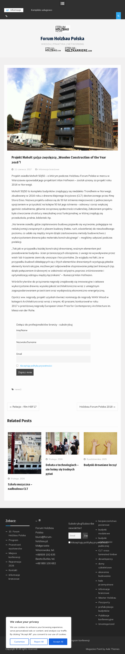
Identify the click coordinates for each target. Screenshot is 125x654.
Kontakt (13, 570)
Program (13, 540)
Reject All (38, 641)
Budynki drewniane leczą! (100, 465)
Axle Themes (113, 649)
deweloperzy (105, 559)
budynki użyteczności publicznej (105, 542)
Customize (19, 641)
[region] (38, 632)
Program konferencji (79, 640)
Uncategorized (106, 624)
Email (19, 353)
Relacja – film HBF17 (24, 406)
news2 (18, 389)
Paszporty (104, 602)
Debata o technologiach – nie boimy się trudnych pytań (62, 469)
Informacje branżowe (49, 169)
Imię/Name (21, 330)
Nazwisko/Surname (26, 342)
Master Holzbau (107, 597)
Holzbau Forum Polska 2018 (96, 406)
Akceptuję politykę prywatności (36, 365)
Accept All (58, 641)
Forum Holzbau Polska (62, 38)
